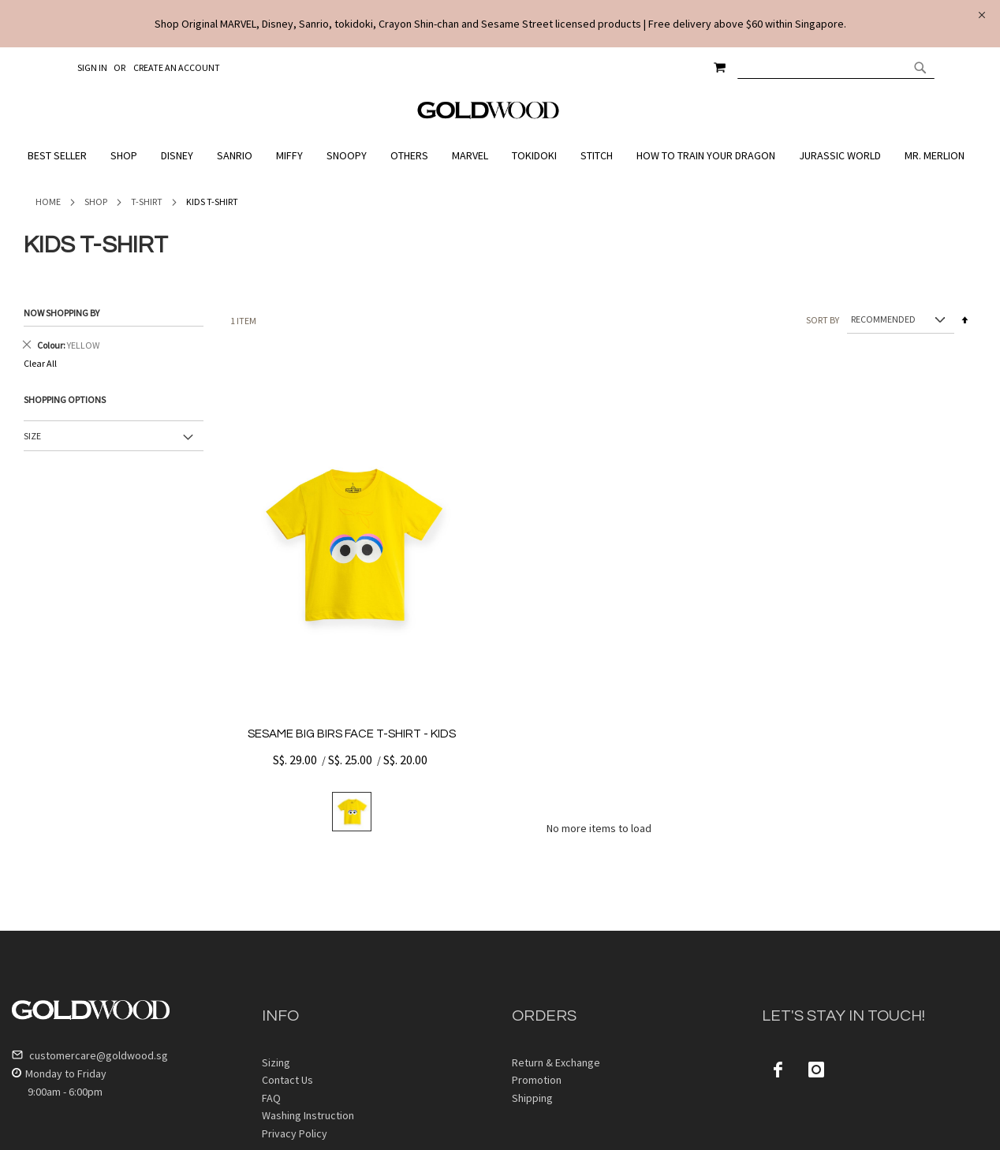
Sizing (276, 1062)
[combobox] (836, 67)
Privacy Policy (294, 1133)
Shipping (532, 1098)
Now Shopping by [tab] (61, 313)
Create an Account (176, 67)
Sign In (92, 67)
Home (48, 201)
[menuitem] (61, 155)
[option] (351, 811)
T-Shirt (146, 201)
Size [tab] (32, 436)
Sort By (822, 319)
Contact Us (287, 1080)
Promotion (537, 1080)
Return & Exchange (556, 1062)
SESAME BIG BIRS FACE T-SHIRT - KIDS (352, 734)
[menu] (500, 155)
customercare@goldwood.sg (90, 1055)
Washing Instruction (308, 1115)
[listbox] (352, 811)
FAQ (271, 1098)
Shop (95, 201)
